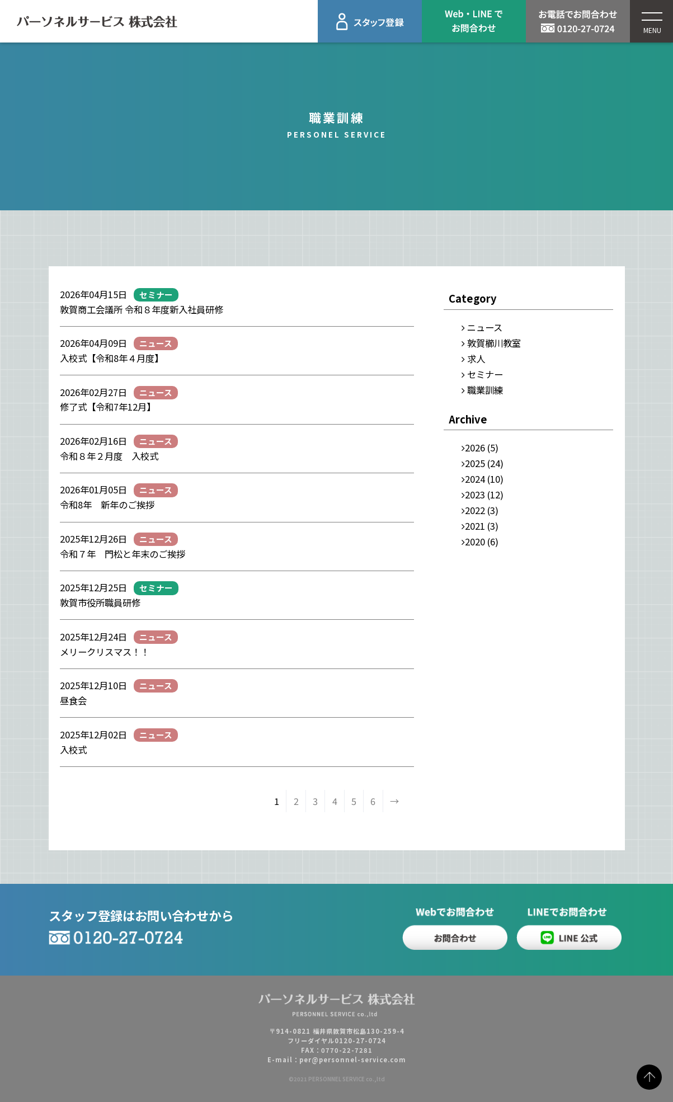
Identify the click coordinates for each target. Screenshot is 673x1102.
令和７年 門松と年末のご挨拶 (127, 554)
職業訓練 (485, 390)
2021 (475, 526)
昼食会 (73, 700)
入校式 (73, 749)
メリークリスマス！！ (104, 651)
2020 (475, 541)
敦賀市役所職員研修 (100, 602)
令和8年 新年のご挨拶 (107, 504)
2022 (475, 510)
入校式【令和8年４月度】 (111, 358)
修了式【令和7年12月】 (108, 406)
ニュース (484, 327)
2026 (475, 447)
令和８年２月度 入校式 (109, 456)
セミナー (485, 374)
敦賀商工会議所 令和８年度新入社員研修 (141, 309)
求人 (476, 358)
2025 (475, 463)
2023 (475, 494)
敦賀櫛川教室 (494, 343)
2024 (475, 479)
